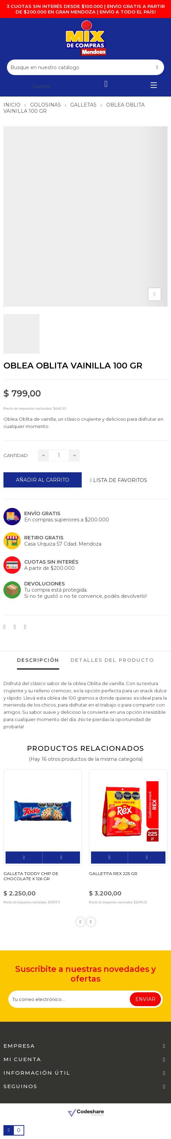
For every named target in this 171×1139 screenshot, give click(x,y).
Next (91, 922)
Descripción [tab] (38, 660)
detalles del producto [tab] (112, 660)
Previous (80, 922)
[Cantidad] (58, 455)
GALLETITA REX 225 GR (113, 873)
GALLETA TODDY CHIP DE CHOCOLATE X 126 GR (30, 876)
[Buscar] (85, 67)
